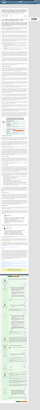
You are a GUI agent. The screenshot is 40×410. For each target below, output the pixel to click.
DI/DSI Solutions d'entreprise (7, 1)
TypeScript (27, 2)
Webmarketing (34, 2)
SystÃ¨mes (35, 1)
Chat (19, 0)
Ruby (24, 2)
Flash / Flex (15, 2)
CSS (11, 2)
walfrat (5, 285)
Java (18, 1)
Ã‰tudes (29, 0)
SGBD (28, 1)
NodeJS (21, 2)
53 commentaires (16, 14)
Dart (13, 2)
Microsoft (16, 1)
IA (12, 1)
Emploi (26, 0)
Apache (8, 2)
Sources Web (20, 3)
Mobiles (32, 1)
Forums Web (11, 3)
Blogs (17, 0)
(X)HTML (38, 2)
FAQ (15, 0)
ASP (10, 2)
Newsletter (22, 0)
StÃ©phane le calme (11, 14)
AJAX (6, 2)
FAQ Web (14, 3)
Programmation (25, 1)
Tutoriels (12, 0)
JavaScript (18, 2)
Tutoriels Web (17, 3)
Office (30, 1)
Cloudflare (5, 247)
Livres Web (24, 3)
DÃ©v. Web (20, 1)
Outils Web (26, 3)
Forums (10, 0)
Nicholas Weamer (9, 247)
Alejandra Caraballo (15, 247)
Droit (32, 0)
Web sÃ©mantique (31, 2)
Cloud (11, 1)
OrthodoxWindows (4, 345)
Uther (5, 303)
